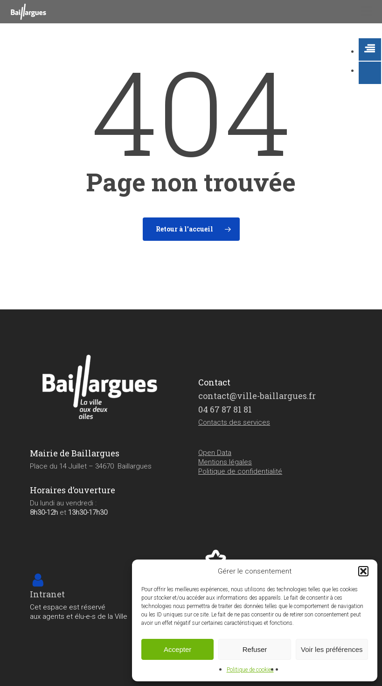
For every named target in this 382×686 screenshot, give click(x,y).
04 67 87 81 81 (225, 409)
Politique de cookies (250, 669)
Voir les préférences (332, 649)
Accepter (177, 649)
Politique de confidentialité (240, 471)
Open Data (214, 452)
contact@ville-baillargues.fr (257, 395)
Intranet (47, 594)
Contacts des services (234, 422)
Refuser (255, 649)
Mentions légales (225, 462)
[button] (363, 571)
